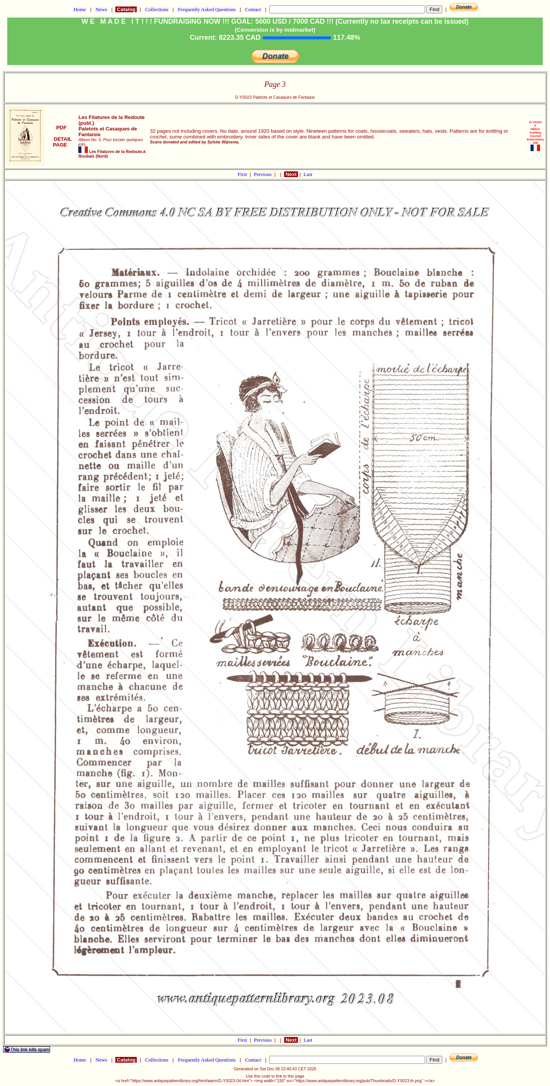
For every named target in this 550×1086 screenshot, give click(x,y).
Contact (253, 9)
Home (79, 9)
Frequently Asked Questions (206, 9)
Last (308, 174)
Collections (157, 9)
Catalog (126, 9)
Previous (263, 174)
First (243, 174)
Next (291, 174)
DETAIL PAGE (61, 142)
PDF (61, 127)
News (101, 9)
